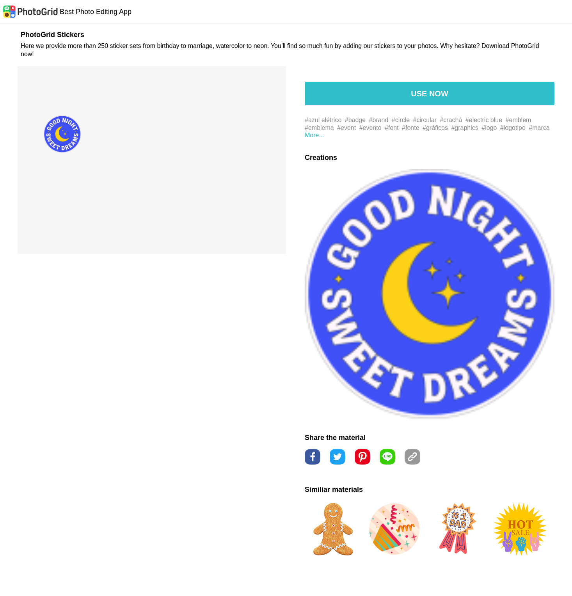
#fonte (410, 127)
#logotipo (513, 127)
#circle (401, 120)
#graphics (464, 127)
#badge (355, 120)
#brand (379, 120)
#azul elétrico (323, 120)
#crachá (451, 120)
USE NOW (429, 93)
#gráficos (435, 127)
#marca (539, 127)
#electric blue (483, 120)
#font (392, 127)
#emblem (518, 120)
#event (346, 127)
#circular (425, 120)
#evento (370, 127)
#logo (489, 127)
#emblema (319, 127)
